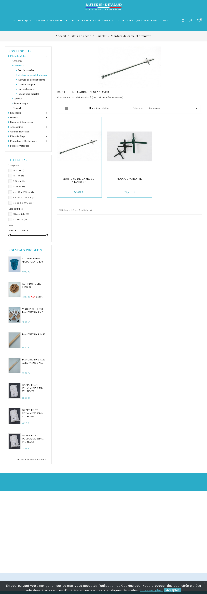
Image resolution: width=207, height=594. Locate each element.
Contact (165, 20)
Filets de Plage (17, 136)
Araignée (17, 60)
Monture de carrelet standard (32, 75)
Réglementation (108, 20)
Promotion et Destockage (23, 141)
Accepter (172, 590)
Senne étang (19, 103)
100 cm (18, 170)
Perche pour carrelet (28, 94)
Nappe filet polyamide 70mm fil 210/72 (33, 388)
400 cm (19, 186)
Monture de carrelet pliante (31, 79)
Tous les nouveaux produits (31, 459)
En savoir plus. (151, 590)
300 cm (19, 181)
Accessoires (16, 127)
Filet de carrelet (26, 70)
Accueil (18, 20)
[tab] (61, 108)
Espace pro (151, 20)
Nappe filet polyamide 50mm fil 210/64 (33, 413)
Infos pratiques (131, 20)
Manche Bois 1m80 (33, 334)
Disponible (21, 214)
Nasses (14, 117)
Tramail (17, 108)
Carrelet (17, 65)
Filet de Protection (19, 145)
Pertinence (173, 108)
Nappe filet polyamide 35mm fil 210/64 (33, 438)
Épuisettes (15, 112)
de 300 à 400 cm (24, 203)
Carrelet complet (26, 84)
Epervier (17, 98)
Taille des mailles (84, 20)
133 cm (18, 175)
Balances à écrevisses (21, 122)
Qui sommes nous (36, 20)
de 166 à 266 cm (24, 197)
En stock (20, 219)
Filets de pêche (18, 56)
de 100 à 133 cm (23, 192)
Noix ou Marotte (26, 89)
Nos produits (60, 20)
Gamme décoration (20, 131)
